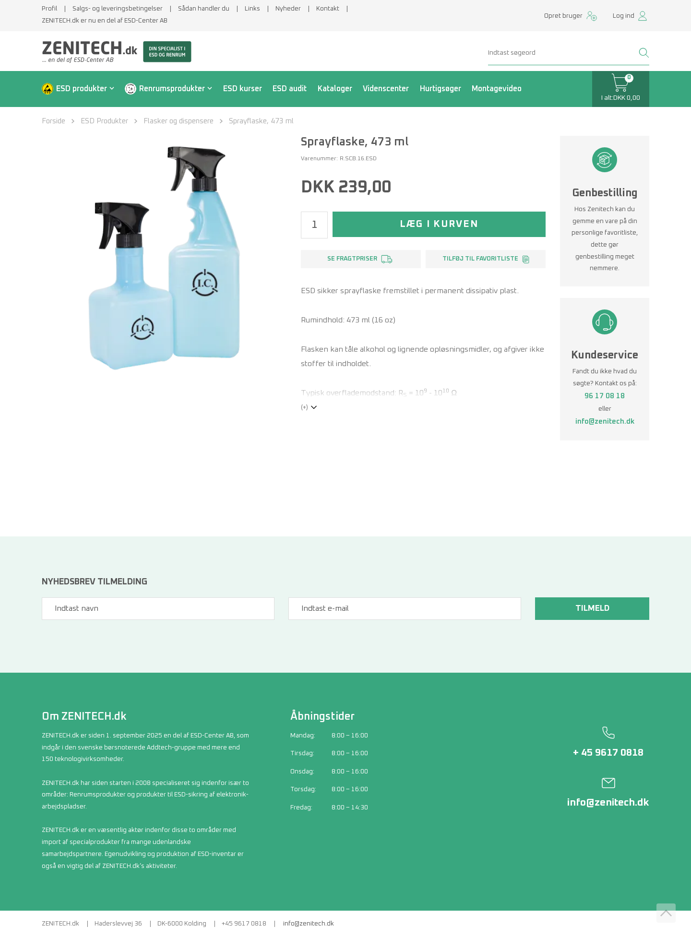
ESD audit (290, 89)
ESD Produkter (104, 121)
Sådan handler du (203, 9)
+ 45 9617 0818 (608, 753)
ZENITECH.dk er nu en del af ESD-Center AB (104, 21)
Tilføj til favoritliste (480, 259)
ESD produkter (81, 89)
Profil (49, 9)
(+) (304, 407)
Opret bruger (563, 16)
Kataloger (335, 89)
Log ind (623, 16)
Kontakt (327, 9)
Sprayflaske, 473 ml (261, 121)
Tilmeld (590, 608)
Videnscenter (386, 89)
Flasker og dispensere (178, 121)
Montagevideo (497, 89)
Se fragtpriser (352, 259)
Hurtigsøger (440, 89)
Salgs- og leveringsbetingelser (117, 9)
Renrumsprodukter (172, 89)
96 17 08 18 (604, 396)
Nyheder (288, 9)
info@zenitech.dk (604, 421)
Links (252, 9)
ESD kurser (242, 89)
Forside (53, 121)
